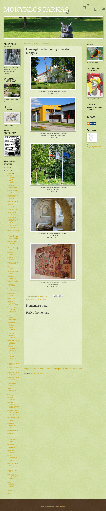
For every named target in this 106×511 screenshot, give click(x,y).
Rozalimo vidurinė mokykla (13, 364)
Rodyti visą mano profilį (94, 147)
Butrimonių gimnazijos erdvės (11, 439)
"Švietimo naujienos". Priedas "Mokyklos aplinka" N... (12, 179)
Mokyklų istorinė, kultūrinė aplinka (12, 484)
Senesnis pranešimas (72, 369)
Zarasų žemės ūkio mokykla (12, 213)
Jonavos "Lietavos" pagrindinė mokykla (11, 349)
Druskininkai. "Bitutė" (11, 294)
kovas (91, 144)
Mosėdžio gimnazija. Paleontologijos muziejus (13, 405)
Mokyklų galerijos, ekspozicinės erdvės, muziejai (13, 477)
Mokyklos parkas (12, 201)
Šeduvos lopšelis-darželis (13, 272)
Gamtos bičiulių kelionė (12, 191)
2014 (8, 170)
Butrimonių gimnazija (11, 434)
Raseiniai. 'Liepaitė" (11, 258)
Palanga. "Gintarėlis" (11, 289)
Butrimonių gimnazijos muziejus (11, 446)
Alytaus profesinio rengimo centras (13, 231)
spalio (10, 173)
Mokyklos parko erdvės (12, 471)
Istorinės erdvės (36, 299)
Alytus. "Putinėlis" (12, 298)
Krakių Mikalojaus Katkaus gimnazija (13, 335)
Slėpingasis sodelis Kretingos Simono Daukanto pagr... (11, 327)
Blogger (62, 506)
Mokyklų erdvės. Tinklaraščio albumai (12, 196)
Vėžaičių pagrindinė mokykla (11, 390)
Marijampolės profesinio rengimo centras (13, 243)
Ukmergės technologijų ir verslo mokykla (12, 236)
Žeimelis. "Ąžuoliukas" (12, 277)
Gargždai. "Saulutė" (11, 285)
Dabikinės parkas (12, 430)
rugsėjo (10, 490)
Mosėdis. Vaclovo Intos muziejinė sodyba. (13, 412)
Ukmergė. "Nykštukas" (12, 253)
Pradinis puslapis (53, 369)
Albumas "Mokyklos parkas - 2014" (12, 303)
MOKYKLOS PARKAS (36, 9)
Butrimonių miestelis (11, 451)
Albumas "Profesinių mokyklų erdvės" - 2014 (12, 207)
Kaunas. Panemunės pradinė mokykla (12, 458)
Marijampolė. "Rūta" (11, 267)
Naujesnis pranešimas (33, 369)
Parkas (44, 299)
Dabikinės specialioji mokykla (11, 425)
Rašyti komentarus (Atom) (40, 373)
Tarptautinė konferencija (12, 186)
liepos (10, 493)
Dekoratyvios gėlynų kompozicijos (12, 317)
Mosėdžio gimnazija (11, 398)
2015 (8, 167)
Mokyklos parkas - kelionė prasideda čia (13, 465)
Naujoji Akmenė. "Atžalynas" (12, 263)
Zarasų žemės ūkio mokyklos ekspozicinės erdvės (12, 220)
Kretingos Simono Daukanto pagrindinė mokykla (13, 310)
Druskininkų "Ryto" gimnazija (13, 373)
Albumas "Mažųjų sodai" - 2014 (12, 248)
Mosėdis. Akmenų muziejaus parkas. (13, 418)
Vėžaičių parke (12, 395)
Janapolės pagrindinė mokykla (11, 383)
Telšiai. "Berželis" (12, 281)
